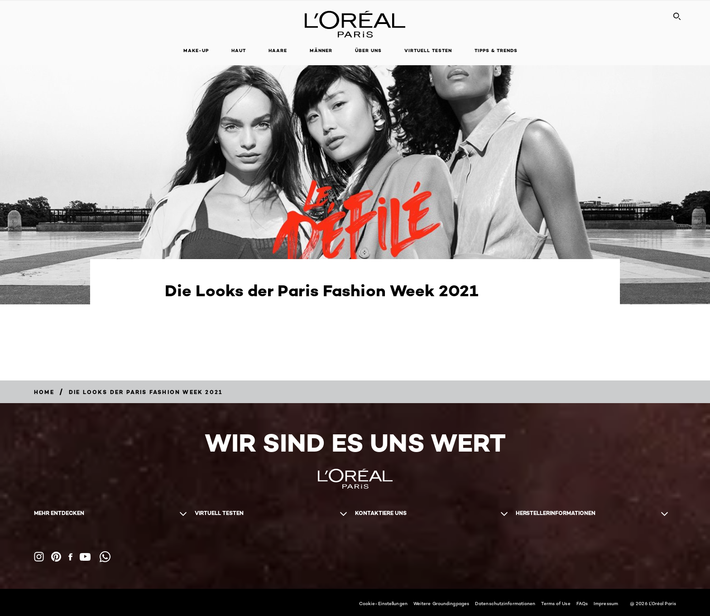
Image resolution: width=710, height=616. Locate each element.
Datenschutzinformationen (505, 603)
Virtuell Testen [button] (428, 50)
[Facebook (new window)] (70, 557)
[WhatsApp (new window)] (105, 556)
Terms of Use (555, 603)
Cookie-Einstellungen (383, 603)
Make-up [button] (196, 50)
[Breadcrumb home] (44, 392)
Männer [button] (321, 50)
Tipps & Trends (496, 50)
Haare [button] (278, 50)
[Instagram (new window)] (39, 557)
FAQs (582, 603)
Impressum (606, 603)
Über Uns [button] (368, 50)
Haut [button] (238, 50)
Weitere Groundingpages (441, 603)
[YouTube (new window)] (85, 557)
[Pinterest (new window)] (56, 557)
